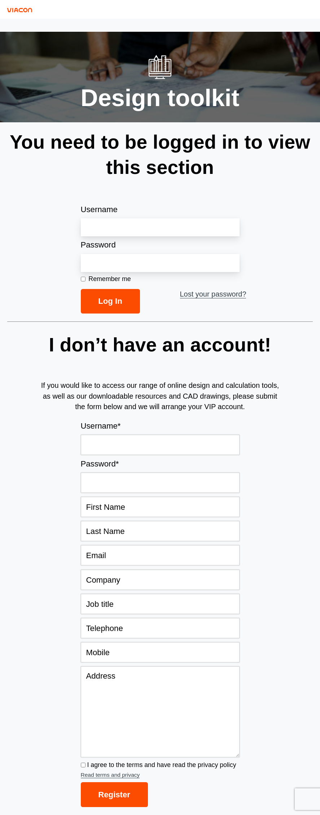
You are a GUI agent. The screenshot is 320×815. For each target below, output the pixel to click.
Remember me (106, 279)
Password (98, 244)
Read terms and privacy (110, 775)
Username (99, 209)
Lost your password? (213, 294)
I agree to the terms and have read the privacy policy (161, 764)
